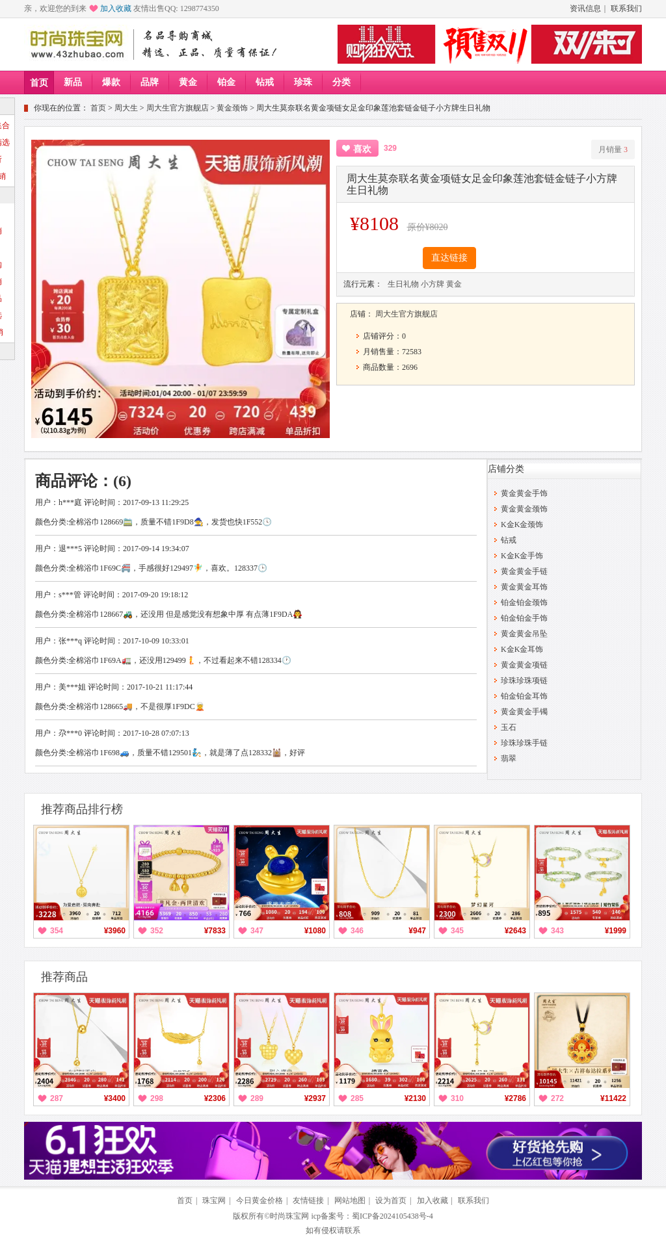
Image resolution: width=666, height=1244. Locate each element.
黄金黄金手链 (524, 571)
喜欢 (362, 149)
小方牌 (432, 284)
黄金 (188, 82)
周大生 (126, 107)
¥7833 (215, 930)
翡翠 (508, 758)
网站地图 (350, 1200)
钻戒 (265, 82)
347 (256, 930)
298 (156, 1098)
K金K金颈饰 (522, 524)
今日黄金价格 (259, 1200)
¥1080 (315, 930)
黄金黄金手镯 (524, 711)
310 (457, 1098)
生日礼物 (403, 284)
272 (557, 1098)
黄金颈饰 (232, 107)
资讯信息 (585, 8)
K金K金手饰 (522, 555)
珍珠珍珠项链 (524, 680)
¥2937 (315, 1098)
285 (357, 1098)
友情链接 (308, 1200)
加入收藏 (115, 8)
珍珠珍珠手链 (524, 742)
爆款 (111, 82)
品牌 (149, 82)
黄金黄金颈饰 (524, 508)
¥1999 (615, 930)
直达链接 (449, 258)
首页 (39, 83)
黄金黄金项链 (524, 664)
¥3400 (115, 1098)
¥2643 (515, 930)
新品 (73, 82)
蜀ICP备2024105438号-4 (392, 1216)
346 (357, 930)
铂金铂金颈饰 (524, 602)
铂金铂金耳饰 (524, 696)
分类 (341, 82)
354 (56, 930)
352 (156, 930)
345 (457, 930)
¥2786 (515, 1098)
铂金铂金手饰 (524, 618)
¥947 (417, 930)
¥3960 (115, 930)
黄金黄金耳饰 (524, 586)
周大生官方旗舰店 (177, 107)
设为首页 (390, 1200)
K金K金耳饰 (522, 649)
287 (56, 1098)
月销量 (613, 149)
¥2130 (415, 1098)
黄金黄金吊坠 (524, 633)
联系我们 (626, 8)
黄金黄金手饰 (524, 493)
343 (557, 930)
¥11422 (613, 1098)
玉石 (508, 727)
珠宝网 (214, 1200)
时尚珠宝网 (289, 1216)
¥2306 (215, 1098)
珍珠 (303, 82)
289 (256, 1098)
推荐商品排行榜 (82, 809)
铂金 (226, 82)
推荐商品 (64, 976)
